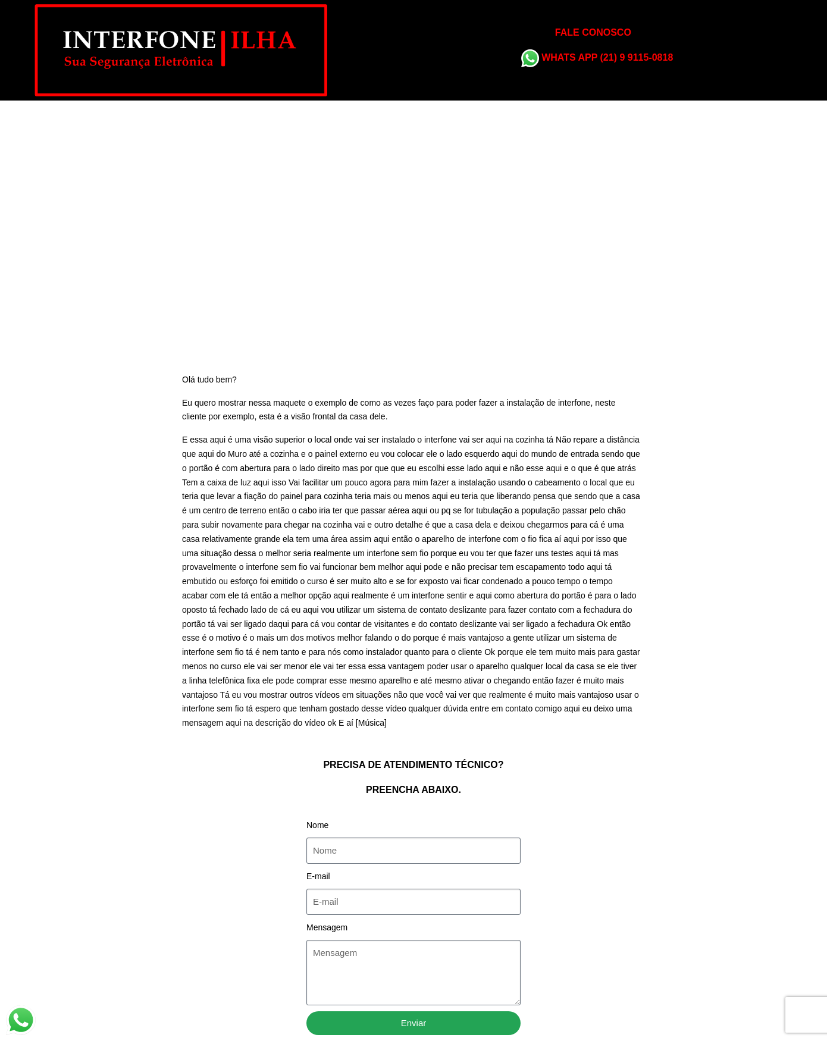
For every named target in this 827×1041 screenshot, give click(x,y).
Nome (317, 825)
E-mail (318, 876)
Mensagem (326, 927)
